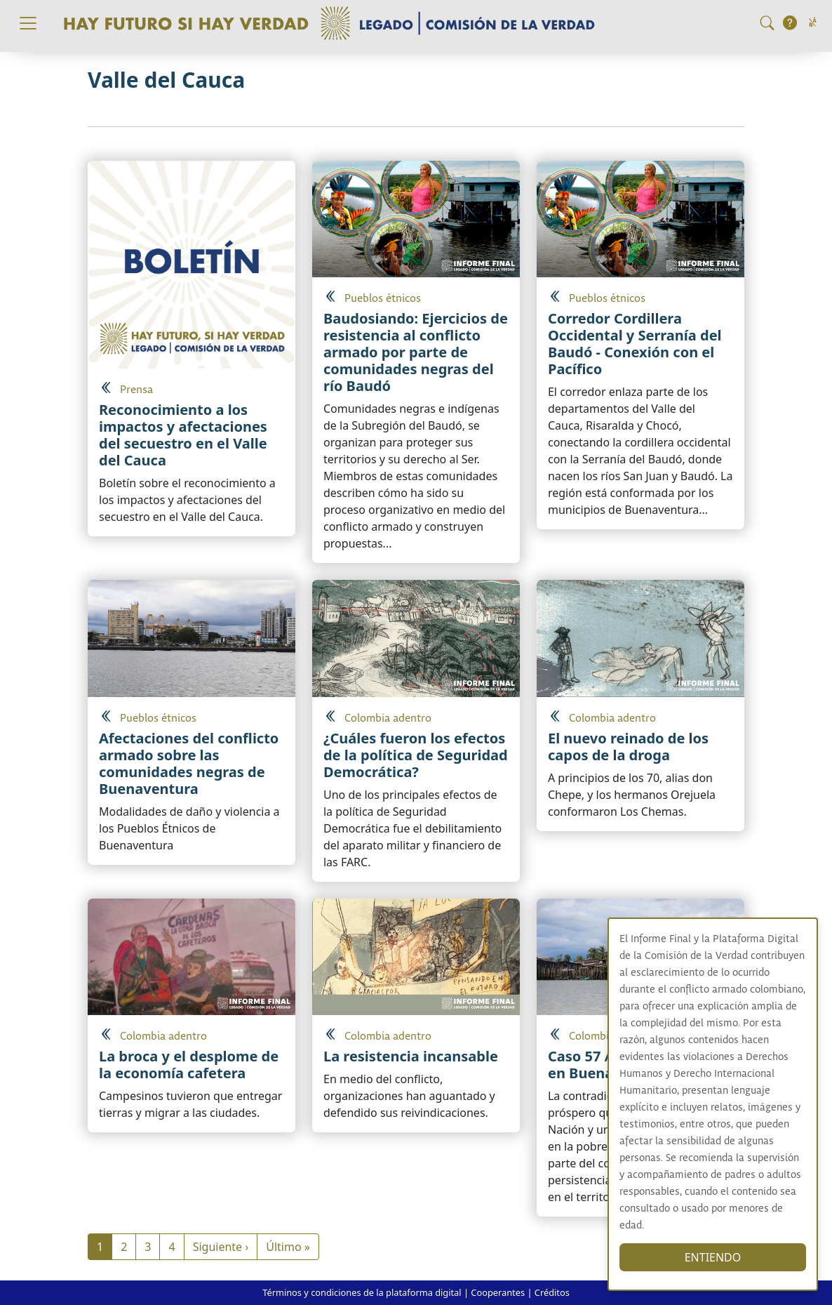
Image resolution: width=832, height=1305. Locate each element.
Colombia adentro (387, 718)
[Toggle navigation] (28, 23)
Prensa (136, 390)
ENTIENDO (720, 1257)
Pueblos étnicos (382, 298)
